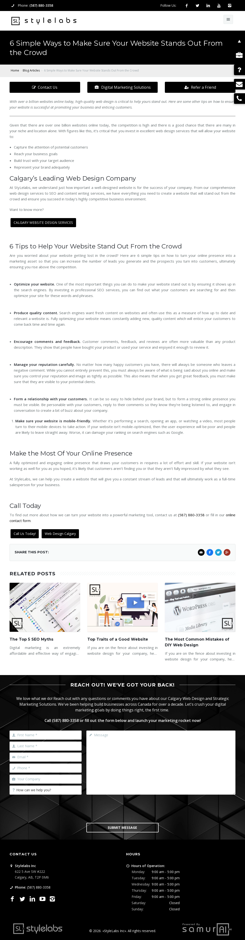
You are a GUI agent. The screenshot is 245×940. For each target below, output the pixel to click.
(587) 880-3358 (41, 5)
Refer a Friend (200, 87)
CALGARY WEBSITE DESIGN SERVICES (43, 222)
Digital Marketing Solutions (122, 87)
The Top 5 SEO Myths (31, 639)
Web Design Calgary (60, 533)
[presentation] (122, 808)
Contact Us (44, 87)
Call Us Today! (25, 533)
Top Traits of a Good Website (117, 639)
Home (15, 70)
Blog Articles (31, 70)
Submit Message (122, 827)
